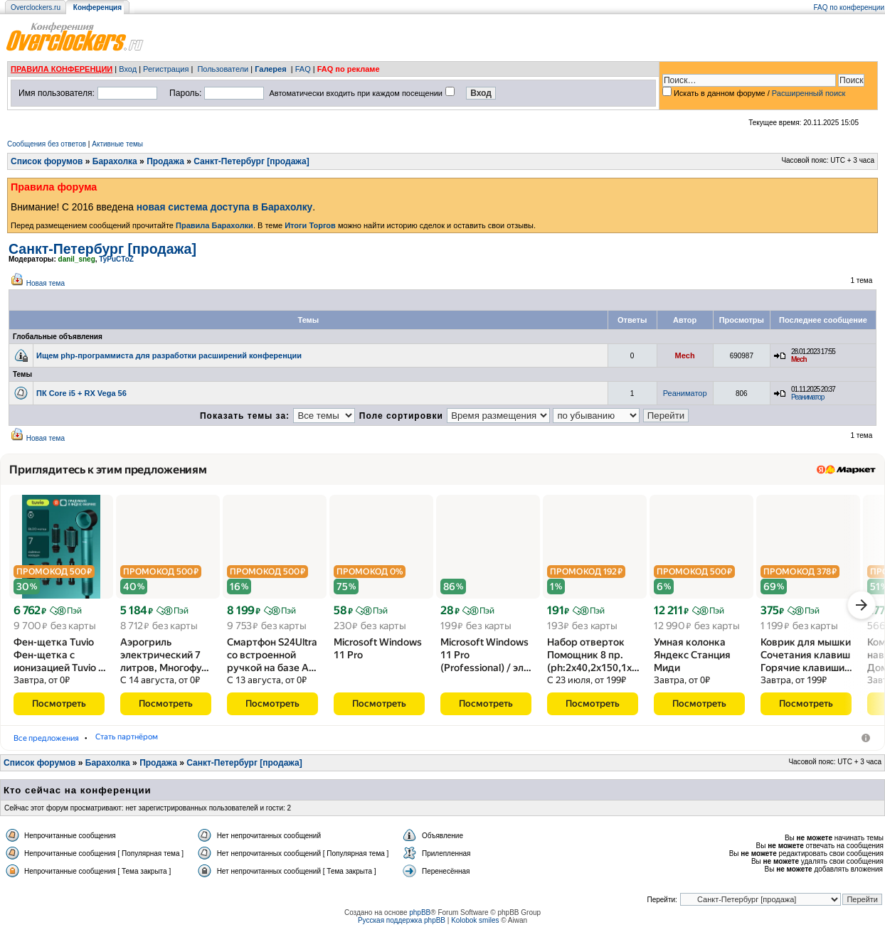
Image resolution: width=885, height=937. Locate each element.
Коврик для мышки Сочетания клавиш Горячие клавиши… (806, 659)
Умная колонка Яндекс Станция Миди (692, 659)
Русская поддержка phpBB (401, 925)
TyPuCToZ (116, 259)
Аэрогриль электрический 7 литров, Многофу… (164, 659)
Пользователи (222, 69)
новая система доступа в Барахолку (224, 207)
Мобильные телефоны (241, 742)
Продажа (165, 161)
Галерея (270, 69)
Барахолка (114, 161)
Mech (685, 355)
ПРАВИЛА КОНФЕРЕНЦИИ (61, 69)
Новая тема (45, 283)
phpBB (419, 917)
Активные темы (117, 144)
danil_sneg (76, 259)
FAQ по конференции (849, 7)
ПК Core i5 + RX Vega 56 (81, 393)
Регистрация (166, 69)
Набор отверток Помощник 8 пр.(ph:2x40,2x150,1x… (593, 659)
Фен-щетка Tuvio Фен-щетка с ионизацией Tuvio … (60, 659)
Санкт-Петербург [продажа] (251, 161)
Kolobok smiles (475, 925)
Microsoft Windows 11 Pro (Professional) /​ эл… (485, 659)
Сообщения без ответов (46, 144)
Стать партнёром (342, 742)
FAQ (303, 69)
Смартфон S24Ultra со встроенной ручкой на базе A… (272, 659)
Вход (128, 69)
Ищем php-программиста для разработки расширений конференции (169, 355)
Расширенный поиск (809, 93)
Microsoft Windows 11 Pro (378, 653)
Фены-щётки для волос (64, 742)
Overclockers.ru (35, 7)
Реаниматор (685, 393)
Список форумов (47, 161)
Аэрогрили (154, 742)
